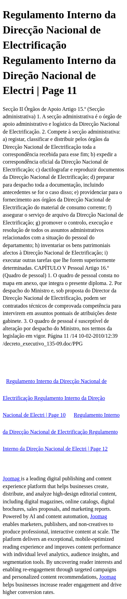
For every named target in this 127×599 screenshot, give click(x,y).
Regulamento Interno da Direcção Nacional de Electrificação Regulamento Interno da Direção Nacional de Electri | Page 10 (55, 398)
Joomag (12, 478)
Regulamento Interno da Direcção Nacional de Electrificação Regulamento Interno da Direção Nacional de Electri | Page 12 (61, 432)
